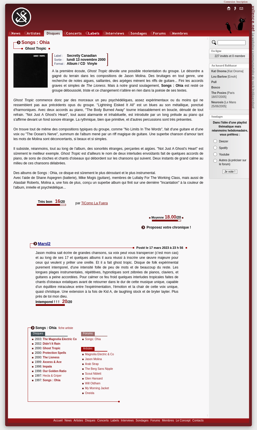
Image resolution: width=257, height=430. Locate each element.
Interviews (127, 420)
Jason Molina (93, 359)
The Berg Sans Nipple (99, 368)
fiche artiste (66, 328)
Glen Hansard (94, 378)
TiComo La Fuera (94, 203)
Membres (168, 420)
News (68, 420)
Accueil (58, 420)
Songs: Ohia (93, 339)
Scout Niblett (93, 373)
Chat (241, 39)
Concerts (103, 420)
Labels (115, 420)
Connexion (229, 1)
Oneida (89, 393)
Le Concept (183, 420)
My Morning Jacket (97, 388)
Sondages (142, 420)
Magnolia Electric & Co (99, 354)
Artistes (78, 420)
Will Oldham (93, 383)
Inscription (242, 1)
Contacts (197, 420)
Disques (90, 420)
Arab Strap (92, 364)
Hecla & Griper (52, 375)
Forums (155, 420)
